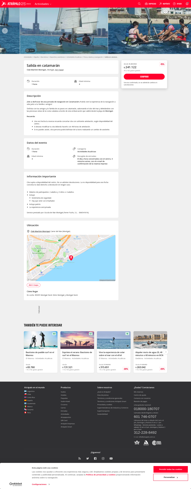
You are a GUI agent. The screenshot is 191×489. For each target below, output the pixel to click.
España (36, 57)
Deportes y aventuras (57, 57)
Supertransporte (103, 411)
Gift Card (64, 420)
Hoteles (63, 395)
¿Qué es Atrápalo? (104, 392)
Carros (63, 408)
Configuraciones (39, 484)
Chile (27, 394)
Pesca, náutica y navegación (93, 57)
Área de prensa (103, 395)
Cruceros (64, 404)
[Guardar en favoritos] (165, 11)
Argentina (29, 391)
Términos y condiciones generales (109, 398)
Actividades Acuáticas (74, 57)
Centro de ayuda (140, 395)
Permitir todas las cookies (170, 469)
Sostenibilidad (102, 414)
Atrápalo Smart (66, 427)
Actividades (28, 57)
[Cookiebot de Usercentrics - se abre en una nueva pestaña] (15, 484)
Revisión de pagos (140, 401)
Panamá (28, 409)
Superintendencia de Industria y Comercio (112, 408)
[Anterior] (5, 31)
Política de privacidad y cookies (101, 475)
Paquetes (64, 398)
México (28, 406)
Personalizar (171, 477)
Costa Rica (29, 397)
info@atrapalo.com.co (147, 437)
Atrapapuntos (66, 417)
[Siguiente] (186, 31)
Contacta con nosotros (142, 398)
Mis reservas (138, 392)
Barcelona (44, 57)
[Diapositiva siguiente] (165, 352)
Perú (27, 412)
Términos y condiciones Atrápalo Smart (111, 401)
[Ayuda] (177, 3)
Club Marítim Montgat (40, 231)
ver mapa (59, 70)
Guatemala (29, 403)
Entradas (64, 411)
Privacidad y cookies (104, 404)
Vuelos (63, 392)
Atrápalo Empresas (68, 423)
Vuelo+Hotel (65, 401)
